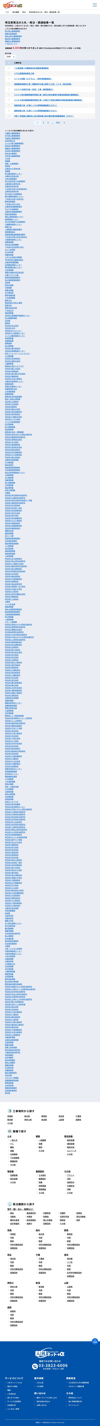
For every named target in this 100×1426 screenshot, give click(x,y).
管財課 (7, 166)
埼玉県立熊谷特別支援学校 (15, 817)
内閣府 (62, 1213)
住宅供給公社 (10, 140)
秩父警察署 (9, 617)
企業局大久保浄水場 (12, 168)
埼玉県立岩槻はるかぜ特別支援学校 (18, 986)
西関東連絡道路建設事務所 (15, 234)
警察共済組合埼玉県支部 (14, 272)
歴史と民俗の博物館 (12, 399)
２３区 (70, 1262)
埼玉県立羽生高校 (11, 857)
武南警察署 (9, 799)
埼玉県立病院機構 (11, 244)
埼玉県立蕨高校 (11, 406)
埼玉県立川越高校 (11, 758)
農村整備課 (9, 928)
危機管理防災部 (11, 389)
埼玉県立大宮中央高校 (13, 688)
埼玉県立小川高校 (11, 741)
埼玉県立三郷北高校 (12, 738)
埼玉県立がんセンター (13, 330)
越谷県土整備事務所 (12, 39)
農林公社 (8, 300)
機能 (9, 1390)
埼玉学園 (8, 1075)
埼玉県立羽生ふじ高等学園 (15, 1004)
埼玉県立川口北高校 (12, 761)
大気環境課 (9, 270)
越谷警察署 (9, 488)
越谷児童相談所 (11, 1072)
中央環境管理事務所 (12, 470)
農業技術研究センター (13, 703)
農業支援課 (9, 1045)
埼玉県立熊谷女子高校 (13, 870)
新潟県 (44, 1119)
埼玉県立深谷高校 (11, 731)
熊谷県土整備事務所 (12, 146)
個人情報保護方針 (75, 1401)
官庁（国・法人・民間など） (20, 1209)
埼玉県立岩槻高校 (11, 766)
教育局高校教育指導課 (13, 984)
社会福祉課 (9, 938)
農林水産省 (14, 1220)
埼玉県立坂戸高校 (11, 515)
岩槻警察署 (9, 341)
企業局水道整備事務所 (13, 211)
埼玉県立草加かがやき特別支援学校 (18, 624)
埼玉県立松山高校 (11, 325)
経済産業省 (31, 1220)
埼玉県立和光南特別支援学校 (16, 495)
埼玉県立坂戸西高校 (12, 665)
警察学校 (8, 305)
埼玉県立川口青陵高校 (13, 455)
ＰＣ (12, 1143)
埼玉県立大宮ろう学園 (13, 728)
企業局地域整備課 (11, 262)
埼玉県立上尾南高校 (12, 905)
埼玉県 (61, 1116)
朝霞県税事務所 (11, 1088)
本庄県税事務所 (11, 943)
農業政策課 (9, 931)
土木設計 (42, 1175)
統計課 (7, 1093)
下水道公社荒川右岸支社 (14, 199)
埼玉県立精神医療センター (15, 351)
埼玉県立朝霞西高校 (12, 528)
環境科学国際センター (13, 386)
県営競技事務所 (11, 1090)
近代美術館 (9, 292)
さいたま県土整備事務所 (14, 143)
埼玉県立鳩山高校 (11, 1007)
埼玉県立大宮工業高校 (13, 379)
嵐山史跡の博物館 (11, 981)
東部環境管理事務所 (12, 467)
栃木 (38, 1230)
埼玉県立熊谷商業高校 (13, 412)
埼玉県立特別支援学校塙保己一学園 (18, 500)
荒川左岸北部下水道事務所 (15, 181)
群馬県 (44, 1116)
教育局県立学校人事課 (13, 303)
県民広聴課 (9, 784)
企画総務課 (9, 959)
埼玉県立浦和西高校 (12, 523)
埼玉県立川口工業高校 (13, 520)
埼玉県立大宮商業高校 (13, 1029)
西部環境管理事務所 (12, 538)
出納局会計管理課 (11, 698)
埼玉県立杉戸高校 (11, 885)
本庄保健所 (9, 1057)
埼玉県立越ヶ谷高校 (12, 368)
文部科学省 (64, 1216)
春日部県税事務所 (11, 941)
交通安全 (70, 1185)
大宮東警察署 (10, 391)
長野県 (78, 1119)
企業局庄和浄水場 (11, 191)
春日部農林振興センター (14, 196)
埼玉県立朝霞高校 (11, 596)
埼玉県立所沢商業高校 (13, 452)
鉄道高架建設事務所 (12, 277)
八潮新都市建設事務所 (13, 229)
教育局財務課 (10, 201)
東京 (66, 1254)
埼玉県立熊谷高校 (11, 850)
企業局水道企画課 (11, 908)
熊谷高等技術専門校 (12, 1050)
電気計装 (70, 1147)
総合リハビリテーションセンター (17, 353)
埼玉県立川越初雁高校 (13, 756)
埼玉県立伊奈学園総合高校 (15, 594)
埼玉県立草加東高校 (12, 358)
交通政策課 (9, 791)
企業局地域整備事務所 (13, 206)
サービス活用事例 (14, 1401)
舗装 (12, 1147)
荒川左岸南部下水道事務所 (15, 222)
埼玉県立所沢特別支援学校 (15, 819)
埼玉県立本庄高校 (11, 736)
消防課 (7, 282)
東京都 (10, 1119)
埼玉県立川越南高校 (12, 670)
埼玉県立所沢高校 (11, 655)
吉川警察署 (9, 477)
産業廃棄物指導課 (11, 1080)
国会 (12, 1213)
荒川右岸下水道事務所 (13, 194)
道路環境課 (9, 242)
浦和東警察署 (10, 551)
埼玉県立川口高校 (11, 888)
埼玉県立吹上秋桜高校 (13, 822)
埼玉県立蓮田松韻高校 (13, 726)
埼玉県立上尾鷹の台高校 (14, 563)
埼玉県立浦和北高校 (12, 361)
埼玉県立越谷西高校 (12, 1017)
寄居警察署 (9, 338)
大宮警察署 (9, 556)
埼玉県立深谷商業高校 (13, 510)
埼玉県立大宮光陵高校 (13, 1032)
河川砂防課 (9, 252)
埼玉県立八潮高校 (11, 1014)
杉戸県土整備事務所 (12, 135)
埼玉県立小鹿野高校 (12, 763)
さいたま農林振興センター (15, 336)
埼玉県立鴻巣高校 (11, 371)
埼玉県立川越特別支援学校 (15, 498)
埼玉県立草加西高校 (12, 672)
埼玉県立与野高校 (11, 660)
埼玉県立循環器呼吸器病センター (17, 315)
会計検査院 (14, 1223)
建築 (38, 1136)
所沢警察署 (9, 424)
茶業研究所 (9, 918)
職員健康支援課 (11, 776)
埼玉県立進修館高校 (12, 444)
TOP (95, 1342)
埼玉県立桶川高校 (11, 685)
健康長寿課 (9, 1065)
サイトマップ (73, 1405)
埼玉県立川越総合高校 (13, 417)
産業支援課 (9, 290)
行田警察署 (9, 475)
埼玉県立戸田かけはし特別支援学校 (18, 809)
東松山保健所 (10, 1062)
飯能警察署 (9, 974)
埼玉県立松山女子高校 (13, 842)
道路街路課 (9, 700)
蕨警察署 (8, 343)
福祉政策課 (9, 606)
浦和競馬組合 (10, 232)
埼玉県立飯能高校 (11, 376)
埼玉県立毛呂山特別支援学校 (16, 994)
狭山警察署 (9, 346)
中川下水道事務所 (11, 209)
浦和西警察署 (10, 553)
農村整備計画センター (13, 267)
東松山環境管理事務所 (13, 609)
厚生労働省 (81, 1216)
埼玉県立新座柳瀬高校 (13, 834)
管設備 (10, 1171)
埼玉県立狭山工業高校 (13, 662)
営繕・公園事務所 (11, 163)
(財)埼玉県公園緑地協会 (14, 260)
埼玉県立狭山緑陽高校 (13, 569)
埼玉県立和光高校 (11, 657)
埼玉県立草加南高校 (12, 414)
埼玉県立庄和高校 (11, 1009)
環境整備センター (11, 219)
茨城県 (10, 1116)
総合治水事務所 (11, 153)
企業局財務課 (10, 1037)
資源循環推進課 (11, 771)
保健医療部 (9, 1070)
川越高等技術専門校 (12, 1052)
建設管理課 (9, 533)
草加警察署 (9, 429)
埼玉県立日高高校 (11, 404)
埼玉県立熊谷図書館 (12, 804)
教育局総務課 (10, 979)
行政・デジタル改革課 (13, 948)
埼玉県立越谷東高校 (12, 576)
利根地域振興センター (13, 951)
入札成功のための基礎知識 (78, 1382)
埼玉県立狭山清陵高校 (13, 875)
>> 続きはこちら (11, 44)
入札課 (7, 158)
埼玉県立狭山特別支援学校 (15, 561)
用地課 (7, 913)
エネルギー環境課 (11, 1078)
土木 (9, 1136)
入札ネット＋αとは (14, 1382)
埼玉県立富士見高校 (12, 650)
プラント (70, 1175)
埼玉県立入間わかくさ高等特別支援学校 (20, 989)
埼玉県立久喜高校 (11, 1019)
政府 (78, 1220)
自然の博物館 (10, 490)
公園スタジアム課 (11, 275)
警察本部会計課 (11, 308)
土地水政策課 (10, 956)
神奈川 (10, 1282)
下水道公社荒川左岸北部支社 (16, 237)
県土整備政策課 (11, 318)
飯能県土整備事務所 (12, 41)
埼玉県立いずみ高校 (12, 419)
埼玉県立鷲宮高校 (11, 852)
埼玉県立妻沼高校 (11, 872)
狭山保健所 (9, 936)
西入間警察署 (10, 427)
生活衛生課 (9, 1067)
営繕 (40, 1143)
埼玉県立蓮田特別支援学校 (15, 437)
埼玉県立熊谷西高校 (12, 748)
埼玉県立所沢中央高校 (13, 743)
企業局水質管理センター (14, 381)
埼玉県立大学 (10, 328)
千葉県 (78, 1116)
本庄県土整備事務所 (12, 151)
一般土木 (13, 1140)
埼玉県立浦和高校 (11, 695)
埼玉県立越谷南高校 (12, 449)
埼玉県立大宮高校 (11, 591)
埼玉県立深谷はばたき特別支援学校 (18, 434)
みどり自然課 (10, 249)
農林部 (7, 323)
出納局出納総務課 (11, 1040)
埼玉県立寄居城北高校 (13, 439)
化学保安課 (9, 1085)
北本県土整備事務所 (12, 156)
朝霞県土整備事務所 (12, 148)
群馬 (66, 1230)
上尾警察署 (9, 619)
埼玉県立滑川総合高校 (13, 652)
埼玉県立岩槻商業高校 (13, 525)
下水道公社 (9, 310)
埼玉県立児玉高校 (11, 677)
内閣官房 (47, 1213)
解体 (40, 1147)
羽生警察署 (9, 713)
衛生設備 (13, 1178)
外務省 (29, 1216)
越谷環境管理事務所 (12, 612)
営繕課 (7, 171)
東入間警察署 (10, 482)
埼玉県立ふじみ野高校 (13, 720)
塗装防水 (70, 1182)
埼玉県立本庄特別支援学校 (15, 824)
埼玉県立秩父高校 (11, 847)
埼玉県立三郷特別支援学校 (15, 827)
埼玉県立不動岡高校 (12, 880)
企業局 (7, 601)
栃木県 (27, 1116)
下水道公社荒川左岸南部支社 (16, 189)
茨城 (9, 1230)
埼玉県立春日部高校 (12, 348)
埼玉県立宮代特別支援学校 (15, 991)
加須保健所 (9, 1055)
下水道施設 (14, 1157)
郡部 (12, 1241)
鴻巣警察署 (9, 480)
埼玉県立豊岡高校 (11, 667)
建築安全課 (9, 530)
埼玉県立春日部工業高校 (14, 1024)
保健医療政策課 (11, 705)
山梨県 (61, 1119)
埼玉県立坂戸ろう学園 (13, 839)
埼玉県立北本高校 (11, 574)
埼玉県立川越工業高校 (13, 1022)
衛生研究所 (9, 465)
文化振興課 (9, 789)
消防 (69, 1178)
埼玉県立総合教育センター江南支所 (18, 718)
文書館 (7, 493)
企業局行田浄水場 (11, 176)
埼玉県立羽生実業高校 (13, 865)
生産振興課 (9, 1042)
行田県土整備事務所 (12, 138)
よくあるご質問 (13, 1409)
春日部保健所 (10, 1060)
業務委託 (40, 1171)
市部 (12, 1237)
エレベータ (71, 1150)
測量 (40, 1182)
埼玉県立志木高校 (11, 442)
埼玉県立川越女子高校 (13, 589)
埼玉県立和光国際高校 (13, 645)
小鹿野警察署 (10, 971)
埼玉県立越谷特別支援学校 (15, 723)
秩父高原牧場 (10, 926)
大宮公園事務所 (11, 179)
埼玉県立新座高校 (11, 855)
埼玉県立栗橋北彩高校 (13, 629)
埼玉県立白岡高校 (11, 647)
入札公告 (40, 1382)
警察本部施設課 (11, 33)
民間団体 (47, 1223)
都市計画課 (9, 285)
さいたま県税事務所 (12, 422)
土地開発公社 (10, 964)
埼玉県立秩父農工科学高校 (15, 373)
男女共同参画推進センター (15, 472)
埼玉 (9, 1254)
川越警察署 (9, 363)
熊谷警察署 (9, 548)
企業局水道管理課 (11, 460)
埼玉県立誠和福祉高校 (13, 642)
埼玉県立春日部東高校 (13, 682)
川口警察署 (9, 356)
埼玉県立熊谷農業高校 (13, 518)
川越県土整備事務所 (12, 133)
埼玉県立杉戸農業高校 (13, 883)
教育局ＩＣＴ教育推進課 (14, 715)
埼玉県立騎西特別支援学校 (15, 627)
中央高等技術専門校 (12, 933)
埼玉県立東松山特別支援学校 (16, 829)
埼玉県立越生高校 (11, 1027)
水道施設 (13, 1154)
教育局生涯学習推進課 (13, 396)
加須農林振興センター (13, 265)
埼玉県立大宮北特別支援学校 (16, 634)
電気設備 (68, 1136)
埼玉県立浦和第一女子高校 (15, 586)
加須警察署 (9, 976)
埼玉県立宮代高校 (11, 680)
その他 (10, 1123)
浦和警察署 (9, 313)
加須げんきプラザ (11, 802)
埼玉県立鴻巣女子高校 (13, 878)
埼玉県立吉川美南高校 (13, 558)
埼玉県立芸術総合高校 (13, 447)
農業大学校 (9, 920)
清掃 (69, 1189)
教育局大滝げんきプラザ (14, 366)
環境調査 (42, 1189)
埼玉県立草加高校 (11, 753)
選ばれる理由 (12, 1386)
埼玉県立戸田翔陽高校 (13, 579)
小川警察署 (9, 546)
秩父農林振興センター (13, 173)
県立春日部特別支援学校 (14, 632)
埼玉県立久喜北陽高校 (13, 1012)
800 (58, 122)
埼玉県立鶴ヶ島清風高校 (14, 1002)
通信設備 (70, 1143)
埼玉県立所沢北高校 (12, 513)
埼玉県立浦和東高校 (12, 898)
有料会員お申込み (43, 1401)
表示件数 (8, 53)
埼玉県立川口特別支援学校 (15, 832)
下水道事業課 (10, 297)
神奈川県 (28, 1119)
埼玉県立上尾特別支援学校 (15, 639)
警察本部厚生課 (11, 708)
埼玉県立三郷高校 (11, 401)
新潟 (38, 1282)
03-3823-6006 (53, 1366)
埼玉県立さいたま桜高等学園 (16, 837)
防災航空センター (11, 774)
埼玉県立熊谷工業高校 (13, 860)
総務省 (79, 1213)
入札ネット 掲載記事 (76, 1386)
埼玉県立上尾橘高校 (12, 1035)
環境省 (62, 1220)
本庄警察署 (9, 966)
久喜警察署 (9, 710)
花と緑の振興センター (13, 923)
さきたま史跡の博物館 (13, 257)
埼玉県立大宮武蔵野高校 (14, 893)
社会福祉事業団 (11, 541)
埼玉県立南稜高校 (11, 845)
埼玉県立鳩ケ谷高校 (12, 867)
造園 (12, 1150)
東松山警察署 (10, 794)
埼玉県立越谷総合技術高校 (15, 751)
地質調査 (42, 1185)
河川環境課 (9, 462)
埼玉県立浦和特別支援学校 (15, 503)
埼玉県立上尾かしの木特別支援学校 (18, 999)
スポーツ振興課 (11, 622)
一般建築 (42, 1140)
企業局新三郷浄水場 (12, 184)
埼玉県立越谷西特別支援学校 (16, 566)
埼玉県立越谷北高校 (12, 409)
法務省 (13, 1216)
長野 (9, 1307)
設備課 (7, 161)
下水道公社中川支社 (12, 204)
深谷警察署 (9, 796)
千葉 (38, 1254)
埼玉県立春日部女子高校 (14, 890)
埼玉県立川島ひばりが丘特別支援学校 (19, 637)
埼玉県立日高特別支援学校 (15, 996)
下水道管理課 (10, 781)
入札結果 (40, 1386)
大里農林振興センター (13, 239)
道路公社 (8, 227)
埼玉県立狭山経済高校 (13, 584)
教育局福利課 (10, 295)
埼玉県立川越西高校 (12, 675)
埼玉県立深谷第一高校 (13, 862)
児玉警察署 (9, 485)
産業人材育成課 (11, 1047)
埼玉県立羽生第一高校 (13, 508)
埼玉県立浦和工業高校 (13, 693)
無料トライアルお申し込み (47, 1397)
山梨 (66, 1282)
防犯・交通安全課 (11, 786)
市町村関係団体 (16, 1244)
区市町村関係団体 (74, 1272)
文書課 (7, 946)
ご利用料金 (11, 1394)
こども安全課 (10, 604)
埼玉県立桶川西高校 (12, 457)
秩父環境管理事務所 (12, 280)
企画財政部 (9, 961)
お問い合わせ (42, 1405)
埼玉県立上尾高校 (11, 599)
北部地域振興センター (13, 953)
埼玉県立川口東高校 (12, 900)
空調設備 (13, 1175)
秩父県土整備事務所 (12, 31)
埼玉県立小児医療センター (15, 333)
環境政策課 (9, 1083)
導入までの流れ (13, 1397)
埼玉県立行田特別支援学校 (15, 814)
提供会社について (75, 1397)
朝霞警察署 (9, 394)
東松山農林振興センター (14, 216)
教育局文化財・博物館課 (14, 432)
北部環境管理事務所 (12, 614)
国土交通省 (47, 1220)
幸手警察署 (9, 969)
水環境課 (8, 287)
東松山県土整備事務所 (13, 36)
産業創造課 (9, 384)
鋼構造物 (13, 1161)
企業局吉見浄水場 (11, 186)
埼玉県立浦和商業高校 (13, 690)
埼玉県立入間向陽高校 (13, 903)
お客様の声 (11, 1405)
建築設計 (42, 1178)
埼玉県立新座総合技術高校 (15, 571)
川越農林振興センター (13, 224)
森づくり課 (9, 536)
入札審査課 (9, 779)
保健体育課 (9, 255)
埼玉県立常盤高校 (11, 581)
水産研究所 (9, 915)
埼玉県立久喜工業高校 (13, 733)
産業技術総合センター (13, 769)
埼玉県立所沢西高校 (12, 505)
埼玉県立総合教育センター (15, 807)
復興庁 (29, 1223)
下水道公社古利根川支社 (14, 247)
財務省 (46, 1216)
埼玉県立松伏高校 (11, 746)
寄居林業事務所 (11, 214)
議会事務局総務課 (11, 543)
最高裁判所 (31, 1213)
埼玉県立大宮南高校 (12, 895)
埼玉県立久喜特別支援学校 (15, 812)
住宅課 (7, 320)
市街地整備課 (10, 910)
